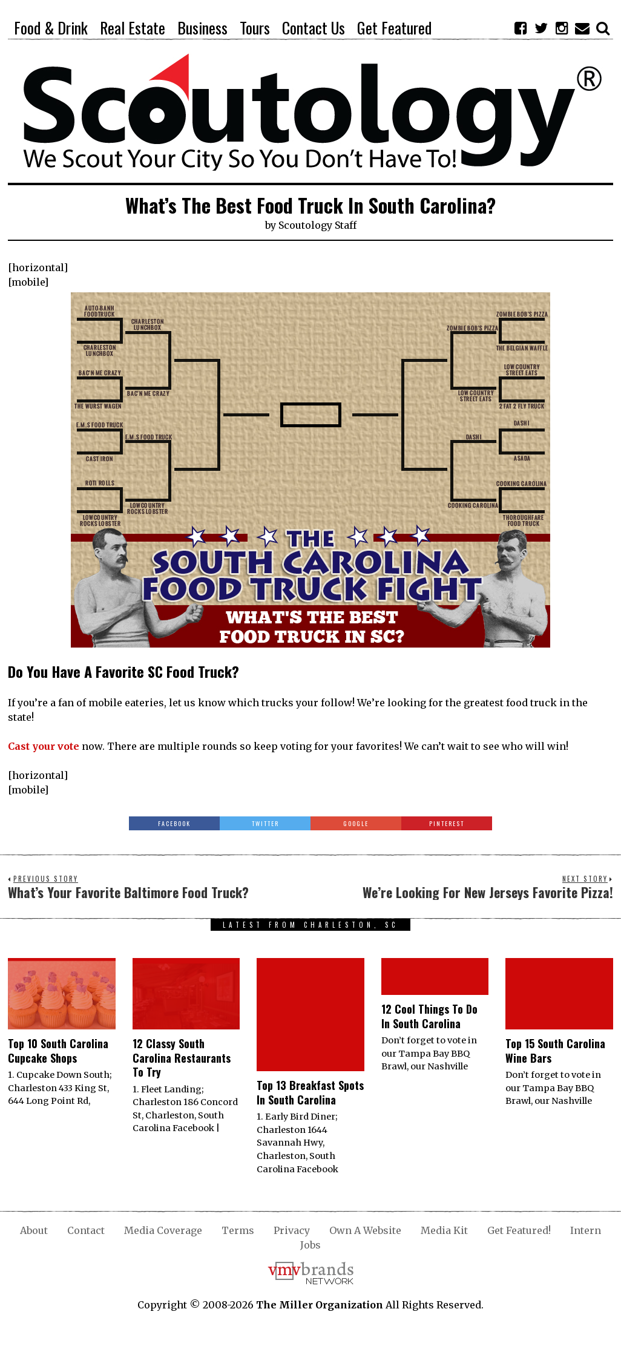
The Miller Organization (319, 1305)
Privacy (292, 1230)
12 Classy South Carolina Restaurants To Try (182, 1057)
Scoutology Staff (317, 225)
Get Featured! (519, 1230)
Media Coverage (163, 1230)
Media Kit (444, 1230)
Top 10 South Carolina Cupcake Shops (58, 1050)
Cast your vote (43, 746)
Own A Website (365, 1230)
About (34, 1230)
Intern (585, 1230)
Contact (86, 1230)
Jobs (310, 1245)
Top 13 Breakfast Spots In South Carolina (310, 1092)
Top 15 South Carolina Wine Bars (555, 1050)
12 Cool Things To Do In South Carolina (429, 1016)
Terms (238, 1230)
